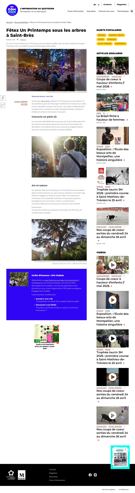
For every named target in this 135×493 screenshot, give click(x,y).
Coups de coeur (116, 76)
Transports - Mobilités (116, 35)
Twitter (2, 105)
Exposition (100, 146)
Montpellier (112, 39)
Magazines (121, 4)
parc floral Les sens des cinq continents (61, 280)
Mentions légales (108, 489)
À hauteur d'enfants (103, 76)
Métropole (101, 35)
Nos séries (91, 11)
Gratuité (101, 39)
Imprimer (23, 39)
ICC (104, 113)
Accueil (9, 22)
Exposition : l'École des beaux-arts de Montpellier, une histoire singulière (112, 155)
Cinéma (99, 113)
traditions (100, 186)
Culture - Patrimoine (20, 101)
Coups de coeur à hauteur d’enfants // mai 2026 (110, 83)
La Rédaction (123, 489)
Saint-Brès (24, 104)
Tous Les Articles (21, 22)
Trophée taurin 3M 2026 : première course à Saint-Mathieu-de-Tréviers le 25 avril (113, 358)
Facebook (2, 98)
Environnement (120, 43)
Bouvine (107, 186)
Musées (107, 146)
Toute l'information (76, 11)
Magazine (53, 473)
